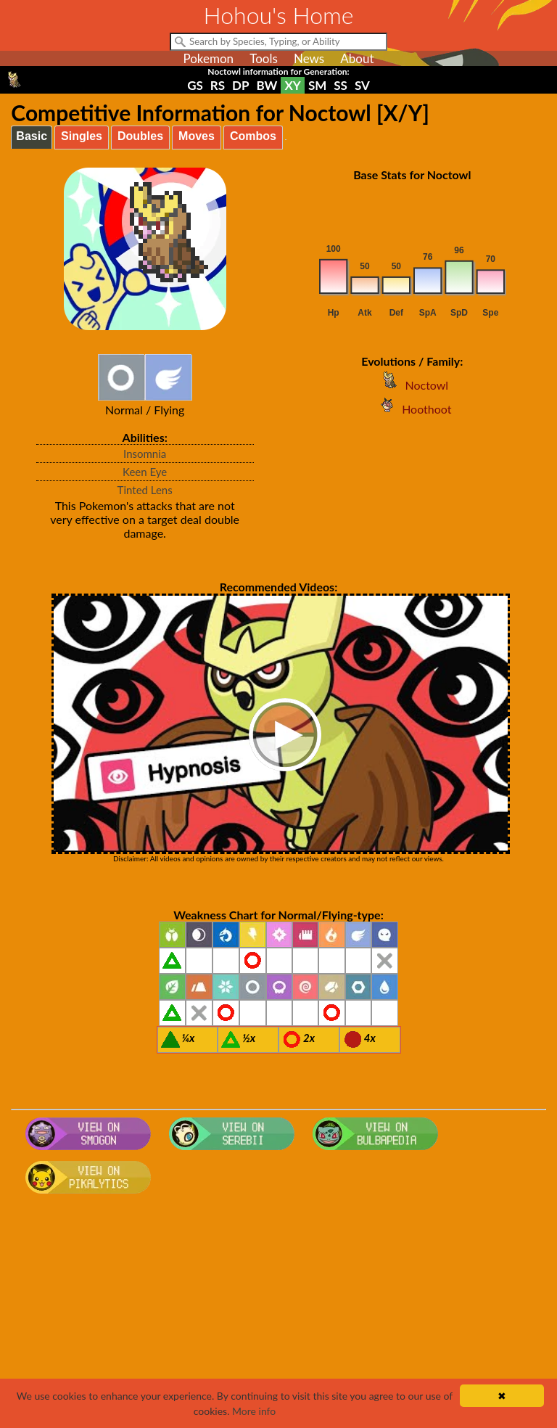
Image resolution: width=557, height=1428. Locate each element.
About (357, 58)
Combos (253, 136)
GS (195, 85)
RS (217, 85)
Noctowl (412, 385)
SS (340, 85)
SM (317, 85)
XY (292, 85)
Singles (81, 136)
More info (254, 1411)
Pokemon (208, 58)
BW (267, 85)
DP (240, 85)
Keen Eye (145, 471)
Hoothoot (412, 409)
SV (362, 85)
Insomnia (144, 453)
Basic (31, 136)
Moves (196, 136)
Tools (263, 58)
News (309, 58)
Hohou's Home (279, 15)
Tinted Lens (145, 489)
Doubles (140, 136)
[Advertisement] (279, 1315)
